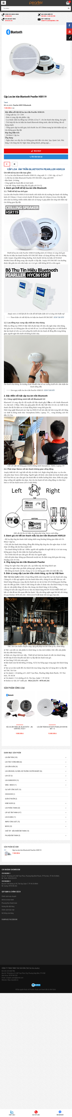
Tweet (6, 102)
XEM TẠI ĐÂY (59, 317)
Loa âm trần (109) (11, 757)
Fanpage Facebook (9, 919)
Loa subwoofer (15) (12, 780)
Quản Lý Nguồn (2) (11, 799)
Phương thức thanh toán (9, 903)
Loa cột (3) (9, 776)
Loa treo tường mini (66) (13, 762)
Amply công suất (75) (12, 822)
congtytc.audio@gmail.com (14, 978)
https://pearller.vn (13, 980)
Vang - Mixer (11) (11, 785)
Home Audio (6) (10, 803)
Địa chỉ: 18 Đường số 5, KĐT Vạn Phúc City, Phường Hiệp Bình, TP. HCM (23, 973)
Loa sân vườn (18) (11, 766)
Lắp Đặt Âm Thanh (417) (13, 812)
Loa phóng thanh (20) (12, 808)
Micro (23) (8, 826)
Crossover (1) (10, 794)
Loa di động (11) (10, 817)
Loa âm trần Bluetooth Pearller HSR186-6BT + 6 (52, 727)
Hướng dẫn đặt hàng (8, 906)
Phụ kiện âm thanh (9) (12, 835)
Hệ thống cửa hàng (8, 913)
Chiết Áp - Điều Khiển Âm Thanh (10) (17, 831)
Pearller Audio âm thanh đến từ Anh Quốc (43, 989)
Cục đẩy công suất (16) (13, 789)
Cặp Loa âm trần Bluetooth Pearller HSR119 (26, 850)
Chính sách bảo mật (8, 910)
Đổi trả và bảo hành (8, 900)
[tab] (7, 164)
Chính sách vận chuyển (9, 896)
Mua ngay (36, 151)
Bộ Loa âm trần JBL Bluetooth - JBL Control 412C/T (19, 727)
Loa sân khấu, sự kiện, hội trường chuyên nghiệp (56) (23, 771)
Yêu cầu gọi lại (36, 157)
